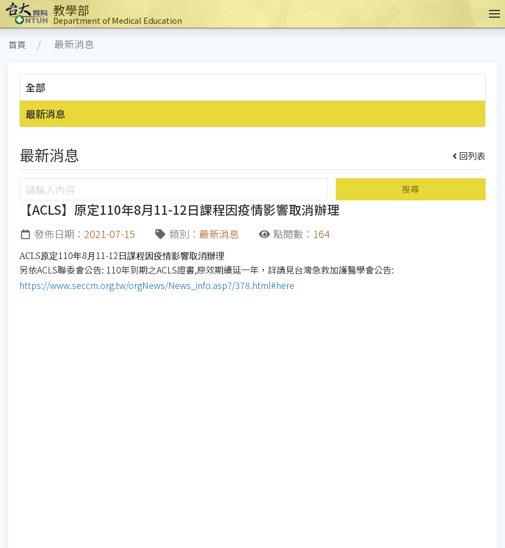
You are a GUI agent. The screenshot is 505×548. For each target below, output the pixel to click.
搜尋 (410, 189)
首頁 (17, 44)
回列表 (469, 155)
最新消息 (45, 113)
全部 (35, 87)
